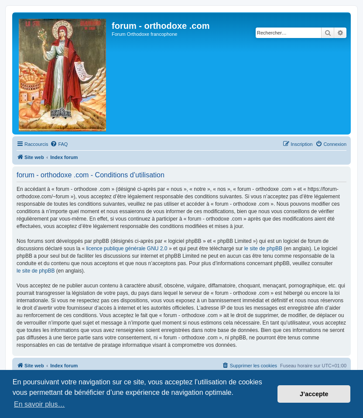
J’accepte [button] (314, 393)
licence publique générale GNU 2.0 (126, 248)
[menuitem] (59, 144)
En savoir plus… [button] (39, 404)
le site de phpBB (263, 248)
